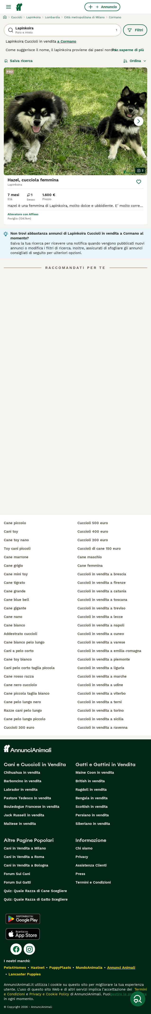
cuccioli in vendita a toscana (102, 600)
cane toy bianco (18, 659)
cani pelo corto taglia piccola (29, 668)
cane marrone (16, 557)
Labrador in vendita (21, 789)
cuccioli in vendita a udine (100, 685)
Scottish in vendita (92, 806)
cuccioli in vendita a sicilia (100, 719)
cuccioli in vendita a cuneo (100, 634)
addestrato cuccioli (20, 634)
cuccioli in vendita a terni (99, 702)
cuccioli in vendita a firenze (101, 583)
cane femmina (90, 565)
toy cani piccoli (17, 548)
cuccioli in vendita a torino (100, 710)
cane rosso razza (19, 676)
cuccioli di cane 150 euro (99, 548)
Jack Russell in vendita (24, 815)
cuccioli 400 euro (92, 531)
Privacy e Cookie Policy (48, 994)
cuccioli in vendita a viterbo (101, 693)
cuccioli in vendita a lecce (100, 617)
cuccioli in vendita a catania (101, 591)
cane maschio (89, 557)
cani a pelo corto (19, 651)
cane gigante (15, 608)
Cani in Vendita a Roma (24, 857)
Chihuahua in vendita (22, 772)
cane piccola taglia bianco (26, 693)
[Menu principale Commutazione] (8, 7)
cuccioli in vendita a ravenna (102, 727)
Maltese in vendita (20, 824)
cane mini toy (16, 574)
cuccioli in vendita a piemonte (103, 659)
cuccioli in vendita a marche (102, 676)
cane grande (15, 591)
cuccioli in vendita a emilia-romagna (109, 651)
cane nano (13, 617)
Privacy (82, 857)
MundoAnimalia (89, 967)
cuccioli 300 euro (19, 727)
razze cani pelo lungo (23, 710)
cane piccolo (15, 523)
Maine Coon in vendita (95, 772)
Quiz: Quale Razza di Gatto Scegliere (36, 899)
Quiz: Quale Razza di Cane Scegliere (35, 891)
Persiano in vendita (92, 815)
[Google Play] (23, 919)
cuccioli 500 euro (92, 523)
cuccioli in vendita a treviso (101, 608)
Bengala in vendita (92, 798)
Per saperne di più (128, 50)
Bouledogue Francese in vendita (31, 806)
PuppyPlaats (60, 967)
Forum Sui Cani (17, 874)
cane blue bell (16, 600)
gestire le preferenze (128, 994)
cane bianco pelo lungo (24, 642)
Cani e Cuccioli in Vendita (35, 764)
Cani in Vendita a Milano (25, 848)
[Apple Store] (23, 934)
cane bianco (14, 625)
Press (80, 874)
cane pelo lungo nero (22, 702)
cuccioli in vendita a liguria (100, 668)
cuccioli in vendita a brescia (101, 574)
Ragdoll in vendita (91, 789)
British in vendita (90, 781)
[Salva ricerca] (137, 998)
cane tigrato (14, 583)
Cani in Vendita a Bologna (26, 865)
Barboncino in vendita (22, 781)
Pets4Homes (15, 967)
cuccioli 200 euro (92, 540)
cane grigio (13, 565)
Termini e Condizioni (93, 882)
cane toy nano (16, 540)
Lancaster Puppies (25, 974)
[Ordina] (135, 61)
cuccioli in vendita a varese (101, 642)
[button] (75, 121)
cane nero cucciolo (20, 685)
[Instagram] (29, 949)
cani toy (11, 531)
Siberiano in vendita (93, 824)
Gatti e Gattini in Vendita (105, 764)
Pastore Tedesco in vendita (27, 798)
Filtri (135, 30)
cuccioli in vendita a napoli (100, 625)
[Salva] (138, 182)
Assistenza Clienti (91, 865)
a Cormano (66, 41)
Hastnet (37, 967)
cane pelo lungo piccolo (24, 719)
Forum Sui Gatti (17, 882)
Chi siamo (84, 848)
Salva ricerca (18, 61)
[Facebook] (16, 949)
